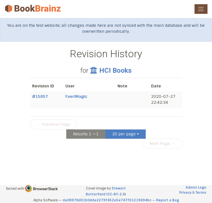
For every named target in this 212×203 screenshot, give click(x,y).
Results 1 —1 (86, 133)
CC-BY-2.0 (116, 194)
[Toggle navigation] (201, 9)
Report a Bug (167, 200)
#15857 (40, 96)
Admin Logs (196, 187)
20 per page (124, 133)
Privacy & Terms (192, 192)
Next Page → (162, 143)
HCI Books (110, 70)
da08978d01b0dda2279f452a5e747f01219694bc (107, 200)
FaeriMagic (76, 96)
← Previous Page (53, 124)
